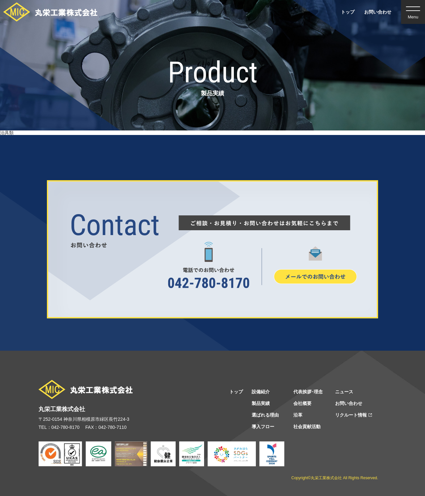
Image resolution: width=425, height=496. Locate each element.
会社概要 (302, 403)
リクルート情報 (351, 415)
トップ (347, 12)
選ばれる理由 (265, 415)
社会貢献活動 (307, 426)
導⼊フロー (263, 426)
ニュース (344, 391)
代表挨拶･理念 (308, 391)
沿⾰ (297, 415)
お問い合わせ (377, 12)
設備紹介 (261, 391)
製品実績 (261, 403)
